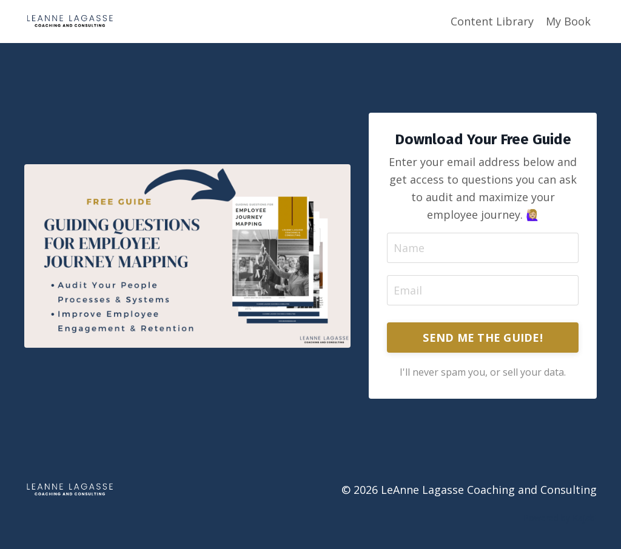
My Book (568, 21)
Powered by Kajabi (560, 518)
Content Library (492, 21)
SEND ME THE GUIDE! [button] (483, 337)
